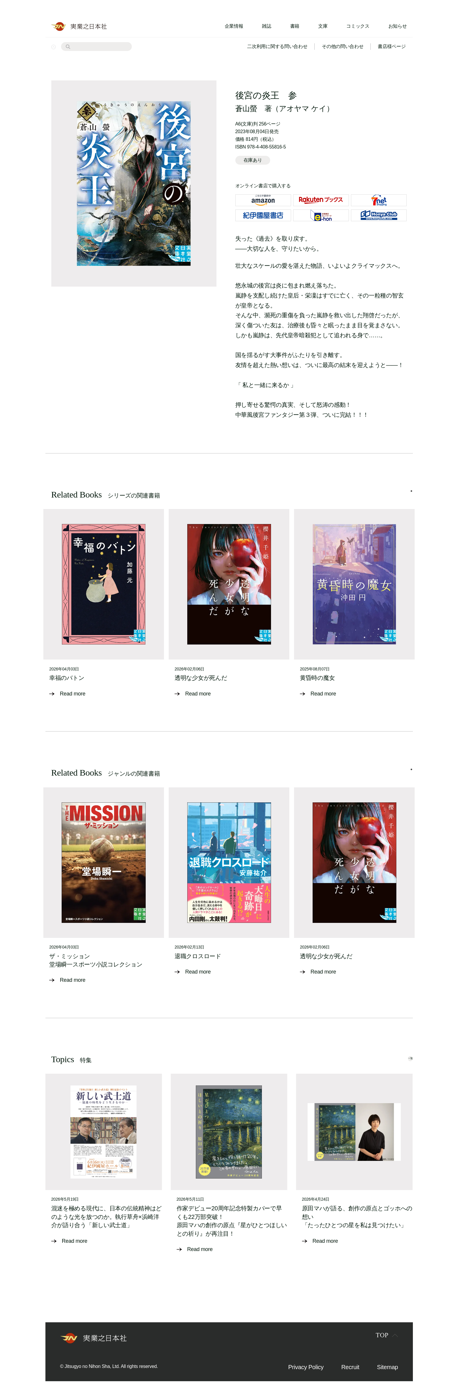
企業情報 (234, 26)
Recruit (350, 1366)
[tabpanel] (103, 607)
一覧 (399, 1057)
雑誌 (266, 26)
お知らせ (397, 26)
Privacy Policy (306, 1366)
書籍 (294, 26)
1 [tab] (411, 497)
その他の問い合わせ (342, 46)
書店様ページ (392, 46)
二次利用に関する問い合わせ (277, 46)
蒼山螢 (246, 108)
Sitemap (387, 1366)
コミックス (357, 26)
